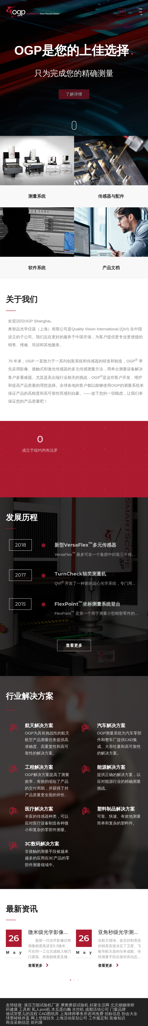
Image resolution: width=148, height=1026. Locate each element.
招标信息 (112, 1013)
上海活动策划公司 (71, 1017)
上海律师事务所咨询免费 (82, 1013)
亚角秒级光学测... (118, 932)
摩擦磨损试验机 (74, 1004)
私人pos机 (41, 1009)
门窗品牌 (118, 1009)
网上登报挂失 (42, 1017)
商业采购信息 (18, 1022)
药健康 (12, 1009)
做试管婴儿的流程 (22, 1013)
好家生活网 (99, 1004)
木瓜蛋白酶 (61, 1009)
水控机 (78, 1009)
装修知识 (117, 1017)
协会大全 (129, 1013)
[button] (70, 979)
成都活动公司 (97, 1009)
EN (121, 12)
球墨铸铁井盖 (18, 1017)
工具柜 (25, 1009)
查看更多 (74, 645)
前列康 (37, 1022)
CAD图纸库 (49, 1013)
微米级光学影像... (48, 932)
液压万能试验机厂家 (42, 1004)
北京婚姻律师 (122, 1004)
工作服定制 (98, 1017)
